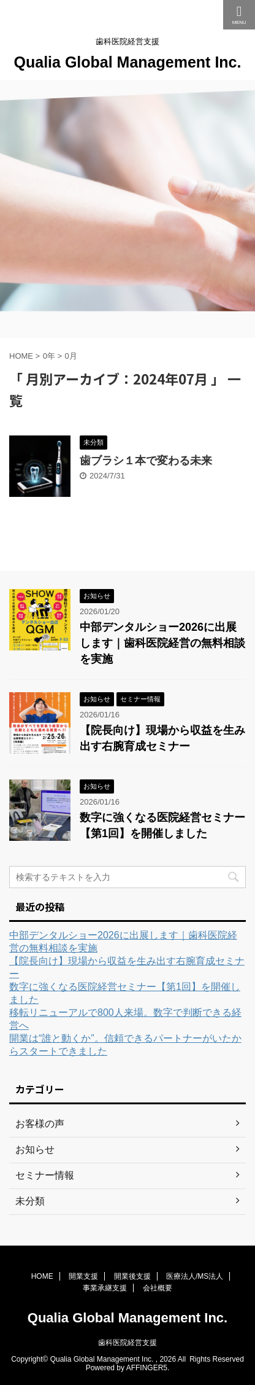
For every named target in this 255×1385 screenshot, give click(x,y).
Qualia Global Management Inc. (128, 62)
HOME (42, 1276)
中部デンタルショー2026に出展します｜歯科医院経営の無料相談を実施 (162, 643)
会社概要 (157, 1288)
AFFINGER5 (146, 1368)
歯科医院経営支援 (127, 1342)
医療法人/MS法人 (194, 1276)
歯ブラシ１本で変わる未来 (146, 461)
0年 (49, 356)
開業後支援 (132, 1276)
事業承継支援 (105, 1288)
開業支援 (83, 1276)
